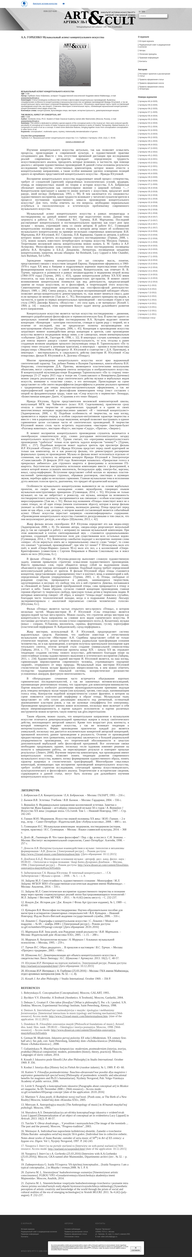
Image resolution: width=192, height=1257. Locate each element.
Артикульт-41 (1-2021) (148, 170)
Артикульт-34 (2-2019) (148, 195)
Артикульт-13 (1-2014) (148, 271)
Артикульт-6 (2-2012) (147, 296)
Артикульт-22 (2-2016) (148, 238)
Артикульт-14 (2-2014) (148, 267)
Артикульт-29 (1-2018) (148, 213)
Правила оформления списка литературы (151, 88)
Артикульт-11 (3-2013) (148, 278)
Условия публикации (72, 1229)
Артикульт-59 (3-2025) (148, 105)
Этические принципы (148, 54)
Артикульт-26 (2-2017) (148, 224)
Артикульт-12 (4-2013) (148, 275)
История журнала (146, 41)
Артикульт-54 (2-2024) (148, 123)
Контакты (143, 61)
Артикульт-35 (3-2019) (148, 192)
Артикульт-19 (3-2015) (148, 249)
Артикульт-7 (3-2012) (147, 293)
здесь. (89, 1246)
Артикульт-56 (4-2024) (148, 116)
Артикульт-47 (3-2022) (148, 148)
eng (143, 11)
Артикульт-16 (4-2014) (148, 260)
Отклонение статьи (71, 1236)
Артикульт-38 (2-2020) (148, 181)
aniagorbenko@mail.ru (30, 98)
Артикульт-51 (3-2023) (148, 134)
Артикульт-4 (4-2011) (147, 303)
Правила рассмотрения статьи (76, 1231)
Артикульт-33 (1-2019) (148, 199)
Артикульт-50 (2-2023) (148, 137)
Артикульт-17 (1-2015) (148, 256)
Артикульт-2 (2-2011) (147, 311)
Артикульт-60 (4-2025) (148, 101)
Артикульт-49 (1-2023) (148, 141)
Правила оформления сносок (151, 83)
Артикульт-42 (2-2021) (148, 166)
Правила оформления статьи (151, 79)
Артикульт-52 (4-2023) (148, 130)
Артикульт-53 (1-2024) (148, 127)
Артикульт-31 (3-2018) (148, 206)
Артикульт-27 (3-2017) (148, 220)
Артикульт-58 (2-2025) (148, 109)
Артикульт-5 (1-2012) (147, 300)
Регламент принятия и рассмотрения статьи (154, 75)
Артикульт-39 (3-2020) (148, 177)
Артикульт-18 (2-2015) (148, 253)
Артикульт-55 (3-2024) (148, 119)
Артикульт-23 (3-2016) (148, 235)
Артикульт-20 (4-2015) (148, 246)
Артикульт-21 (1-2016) (148, 242)
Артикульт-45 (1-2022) (148, 155)
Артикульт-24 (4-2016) (148, 231)
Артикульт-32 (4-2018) (148, 202)
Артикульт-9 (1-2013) (147, 285)
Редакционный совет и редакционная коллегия (154, 46)
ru (139, 11)
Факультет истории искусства (45, 4)
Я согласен (136, 1249)
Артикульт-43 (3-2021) (148, 163)
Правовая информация (149, 58)
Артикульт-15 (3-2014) (148, 264)
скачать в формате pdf (75, 142)
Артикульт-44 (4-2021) (148, 159)
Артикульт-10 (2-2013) (148, 282)
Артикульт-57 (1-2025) (148, 112)
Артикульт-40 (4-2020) (148, 173)
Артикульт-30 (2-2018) (148, 210)
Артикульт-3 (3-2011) (147, 307)
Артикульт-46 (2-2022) (148, 152)
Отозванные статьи (147, 318)
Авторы (142, 50)
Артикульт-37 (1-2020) (148, 184)
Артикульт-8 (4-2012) (147, 289)
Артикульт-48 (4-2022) (148, 145)
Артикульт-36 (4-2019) (148, 188)
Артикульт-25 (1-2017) (148, 228)
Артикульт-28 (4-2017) (148, 217)
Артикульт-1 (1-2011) (147, 314)
